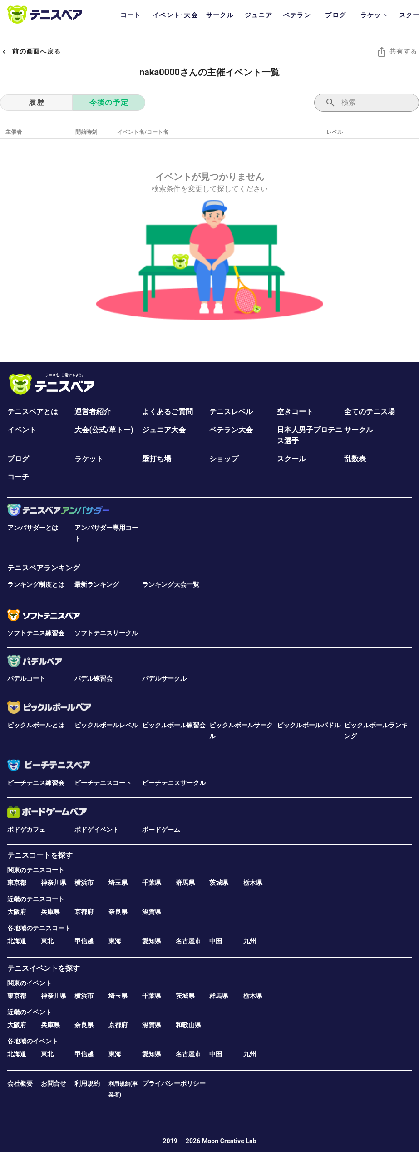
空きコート (295, 411)
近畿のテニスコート (35, 899)
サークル (358, 429)
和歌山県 (188, 1024)
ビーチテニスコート (103, 782)
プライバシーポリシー (174, 1083)
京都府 (84, 911)
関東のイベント (29, 983)
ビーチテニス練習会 (35, 782)
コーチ (18, 477)
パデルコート (26, 678)
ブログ (18, 458)
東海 (114, 940)
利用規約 (87, 1083)
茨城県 (218, 882)
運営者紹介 (92, 411)
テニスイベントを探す (43, 968)
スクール (291, 458)
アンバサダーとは (32, 527)
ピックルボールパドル (308, 725)
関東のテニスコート (35, 870)
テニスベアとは (32, 411)
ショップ (223, 458)
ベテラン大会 (231, 429)
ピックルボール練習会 (174, 725)
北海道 (16, 940)
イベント (21, 429)
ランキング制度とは (35, 584)
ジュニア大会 (164, 429)
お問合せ (53, 1083)
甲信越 (84, 940)
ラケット (89, 458)
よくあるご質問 (167, 411)
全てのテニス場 (369, 411)
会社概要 (20, 1083)
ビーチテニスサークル (174, 782)
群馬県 (185, 882)
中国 (215, 940)
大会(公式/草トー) (103, 429)
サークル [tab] (220, 15)
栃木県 (252, 882)
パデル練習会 (93, 678)
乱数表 (355, 458)
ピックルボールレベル (106, 725)
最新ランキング (96, 584)
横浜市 (84, 882)
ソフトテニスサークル (106, 633)
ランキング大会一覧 (170, 584)
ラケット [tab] (374, 15)
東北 (47, 940)
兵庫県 (50, 911)
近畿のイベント (29, 1012)
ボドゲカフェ (26, 829)
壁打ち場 (156, 458)
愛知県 (151, 940)
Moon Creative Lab (229, 1141)
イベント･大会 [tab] (175, 15)
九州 (249, 940)
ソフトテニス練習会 (35, 633)
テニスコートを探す (40, 855)
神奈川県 (53, 882)
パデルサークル (164, 678)
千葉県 (151, 882)
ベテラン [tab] (297, 15)
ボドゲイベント (96, 829)
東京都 (16, 882)
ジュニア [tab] (258, 15)
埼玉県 (118, 882)
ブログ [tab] (335, 15)
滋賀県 (151, 911)
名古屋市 (188, 940)
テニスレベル (231, 411)
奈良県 (118, 911)
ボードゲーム (161, 829)
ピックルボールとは (35, 725)
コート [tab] (130, 15)
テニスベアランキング (43, 567)
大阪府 (16, 911)
